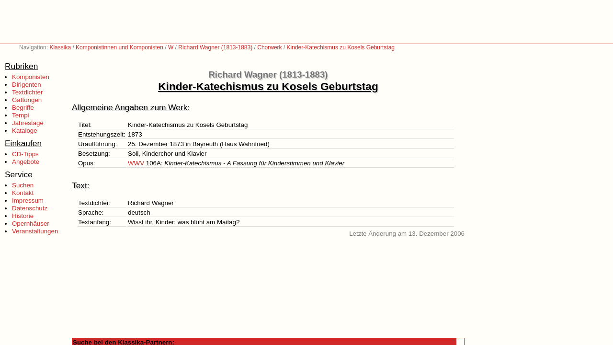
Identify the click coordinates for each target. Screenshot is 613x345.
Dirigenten (26, 84)
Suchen (23, 185)
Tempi (20, 115)
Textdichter (27, 92)
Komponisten (30, 76)
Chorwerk (269, 47)
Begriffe (23, 107)
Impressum (28, 200)
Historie (23, 215)
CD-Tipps (25, 154)
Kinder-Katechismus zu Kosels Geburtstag (341, 47)
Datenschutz (29, 208)
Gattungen (27, 100)
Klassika (60, 47)
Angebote (25, 161)
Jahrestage (28, 122)
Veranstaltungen (35, 231)
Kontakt (23, 192)
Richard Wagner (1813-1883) (215, 47)
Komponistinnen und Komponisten (119, 47)
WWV (136, 163)
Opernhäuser (30, 223)
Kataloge (24, 130)
